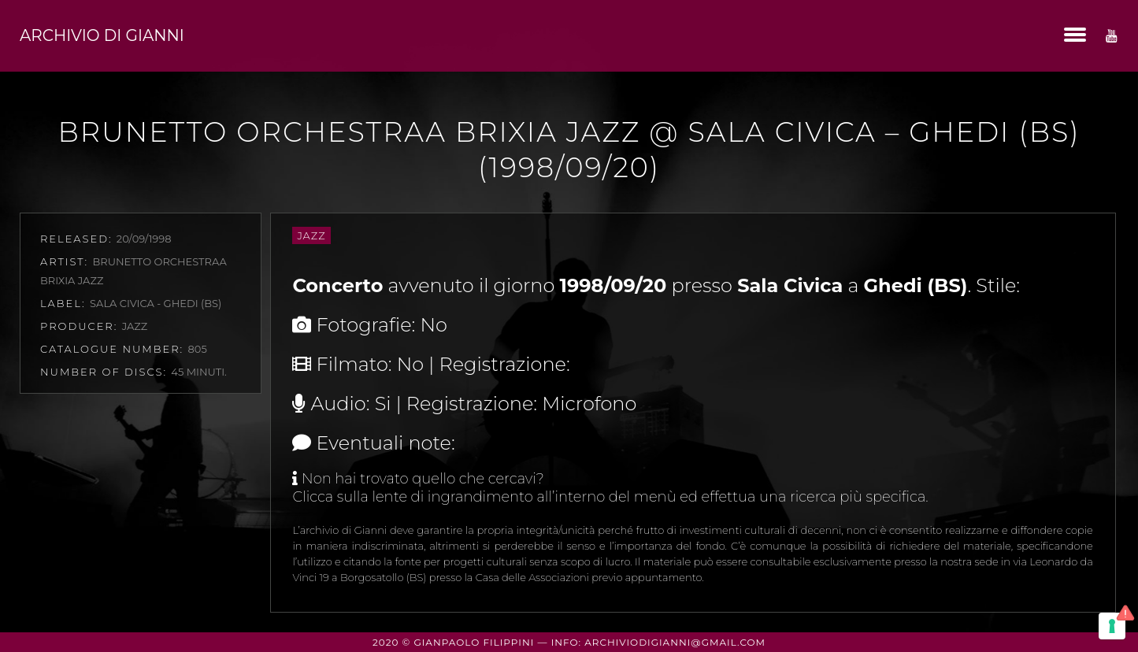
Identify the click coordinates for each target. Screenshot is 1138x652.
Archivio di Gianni (102, 35)
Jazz (311, 235)
